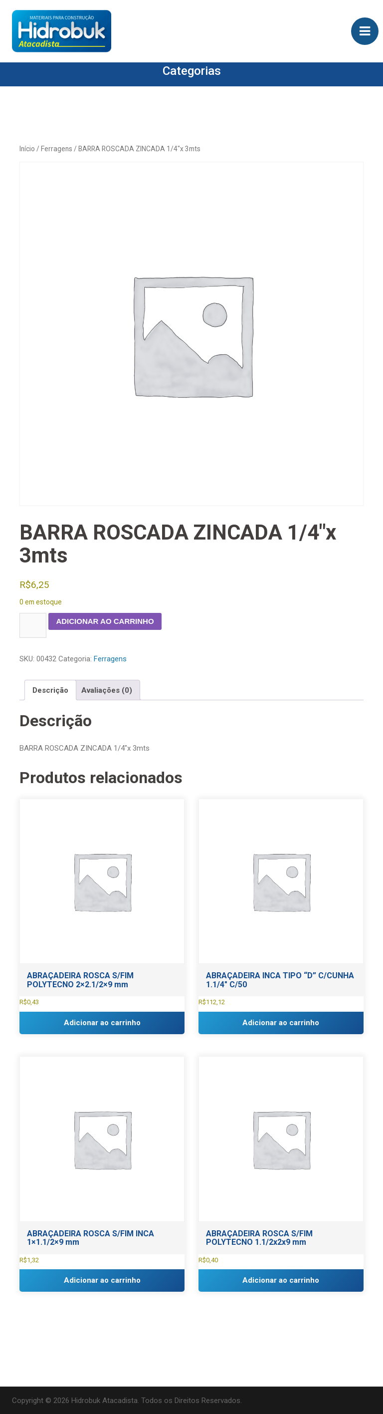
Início (27, 149)
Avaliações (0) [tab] (106, 690)
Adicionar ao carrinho (105, 621)
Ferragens (56, 149)
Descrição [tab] (50, 690)
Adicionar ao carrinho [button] (102, 1022)
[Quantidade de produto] (32, 625)
